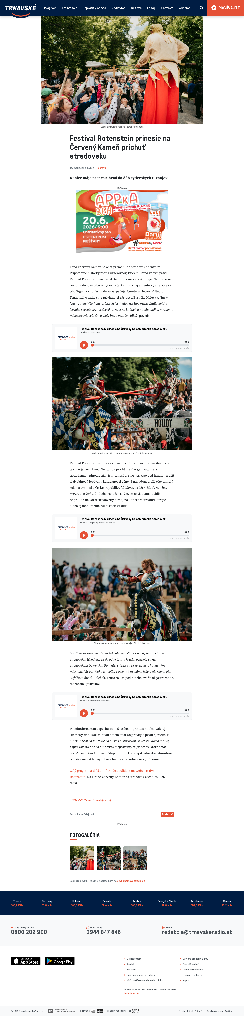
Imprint (187, 980)
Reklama (184, 7)
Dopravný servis (94, 7)
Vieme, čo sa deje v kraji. (92, 800)
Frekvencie (69, 7)
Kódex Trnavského (193, 969)
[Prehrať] (84, 345)
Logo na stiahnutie (193, 975)
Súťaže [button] (136, 7)
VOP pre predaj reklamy (195, 958)
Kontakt (167, 7)
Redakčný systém (215, 1011)
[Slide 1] (118, 251)
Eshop (151, 7)
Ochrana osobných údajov (141, 975)
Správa (102, 168)
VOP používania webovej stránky (145, 980)
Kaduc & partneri (132, 993)
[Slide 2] (125, 251)
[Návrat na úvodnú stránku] (20, 10)
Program (50, 7)
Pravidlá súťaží (191, 964)
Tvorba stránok (186, 1011)
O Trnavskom (134, 958)
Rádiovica (118, 7)
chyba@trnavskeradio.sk (131, 881)
